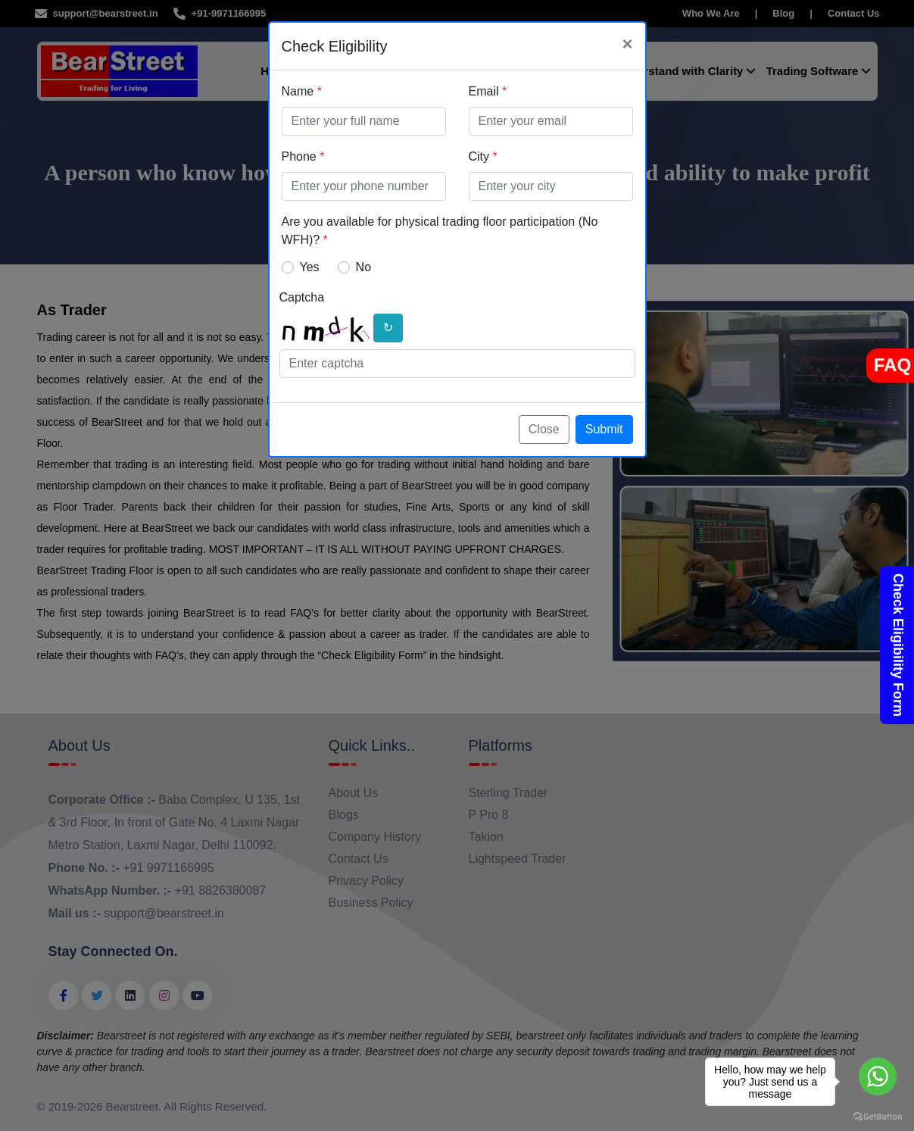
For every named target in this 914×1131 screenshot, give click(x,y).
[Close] (627, 44)
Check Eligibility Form (898, 645)
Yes (310, 267)
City (483, 156)
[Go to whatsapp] (878, 1076)
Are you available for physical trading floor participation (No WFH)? (440, 230)
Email (488, 91)
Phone (303, 156)
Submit (604, 429)
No (363, 267)
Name (302, 91)
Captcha (302, 297)
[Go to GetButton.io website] (877, 1115)
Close (544, 429)
